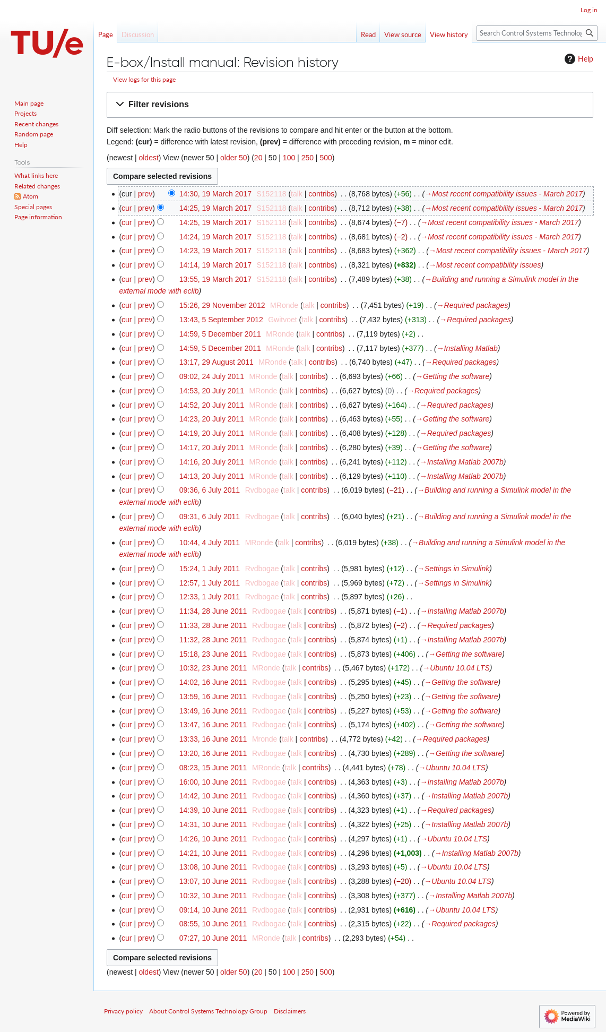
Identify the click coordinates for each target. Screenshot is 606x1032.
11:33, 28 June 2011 (213, 625)
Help (577, 59)
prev (145, 194)
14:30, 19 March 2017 (215, 194)
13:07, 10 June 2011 (213, 881)
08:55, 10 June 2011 (213, 923)
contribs (321, 194)
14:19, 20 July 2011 (211, 433)
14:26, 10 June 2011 (213, 839)
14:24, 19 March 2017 (215, 237)
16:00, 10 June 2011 (213, 782)
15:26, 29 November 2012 (222, 305)
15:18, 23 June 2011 (213, 654)
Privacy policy (123, 1011)
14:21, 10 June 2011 (213, 853)
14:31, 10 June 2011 (213, 824)
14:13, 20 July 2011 (211, 476)
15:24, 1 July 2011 (209, 568)
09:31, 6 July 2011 (209, 516)
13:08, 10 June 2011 (213, 867)
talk (296, 194)
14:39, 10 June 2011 (213, 810)
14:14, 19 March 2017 (215, 265)
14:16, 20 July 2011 (211, 462)
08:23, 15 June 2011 (213, 767)
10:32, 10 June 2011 (213, 895)
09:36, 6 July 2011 (209, 490)
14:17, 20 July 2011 (211, 447)
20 (258, 157)
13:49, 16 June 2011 (213, 711)
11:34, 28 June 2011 (213, 611)
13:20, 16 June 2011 (213, 753)
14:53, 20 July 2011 (211, 390)
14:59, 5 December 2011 (220, 334)
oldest (148, 157)
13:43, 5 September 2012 (221, 319)
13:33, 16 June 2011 (213, 739)
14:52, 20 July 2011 (211, 405)
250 (307, 157)
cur (127, 208)
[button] (350, 104)
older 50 (233, 157)
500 (325, 157)
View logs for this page (144, 79)
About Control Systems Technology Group (208, 1011)
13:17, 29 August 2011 (216, 362)
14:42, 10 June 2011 (213, 796)
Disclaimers (290, 1011)
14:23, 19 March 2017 (215, 250)
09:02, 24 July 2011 (211, 376)
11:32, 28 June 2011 (213, 639)
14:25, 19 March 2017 (215, 208)
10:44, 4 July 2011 (209, 542)
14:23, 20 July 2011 (211, 419)
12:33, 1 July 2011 (209, 596)
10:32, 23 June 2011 (213, 668)
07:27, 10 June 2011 (213, 938)
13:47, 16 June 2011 (213, 724)
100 (289, 157)
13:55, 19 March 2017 (215, 279)
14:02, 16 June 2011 (213, 682)
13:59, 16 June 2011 (213, 696)
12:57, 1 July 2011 (209, 583)
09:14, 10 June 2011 (213, 910)
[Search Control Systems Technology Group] (537, 33)
